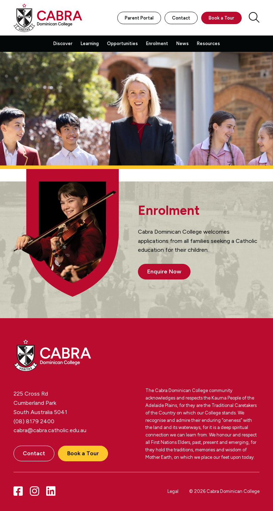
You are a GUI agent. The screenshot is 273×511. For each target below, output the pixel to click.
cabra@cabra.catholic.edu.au (50, 430)
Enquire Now (164, 271)
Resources (208, 43)
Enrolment (157, 43)
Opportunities (122, 43)
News (182, 43)
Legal (172, 491)
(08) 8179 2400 (34, 421)
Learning (90, 43)
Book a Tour (221, 18)
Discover (63, 43)
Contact (181, 18)
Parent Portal (139, 18)
